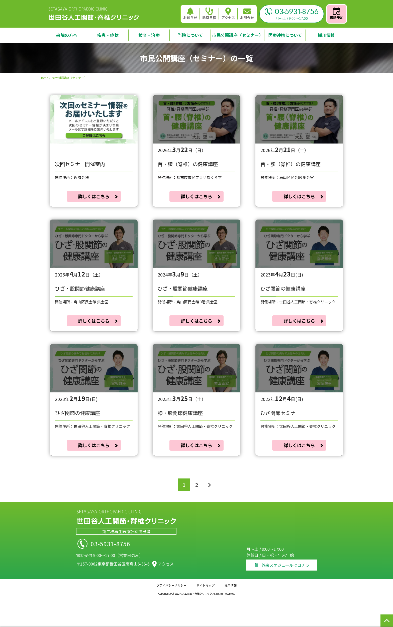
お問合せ (247, 14)
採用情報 (231, 584)
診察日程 (209, 14)
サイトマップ (206, 584)
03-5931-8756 (292, 11)
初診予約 (337, 14)
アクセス (228, 14)
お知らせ (190, 14)
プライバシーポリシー (171, 584)
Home (44, 78)
